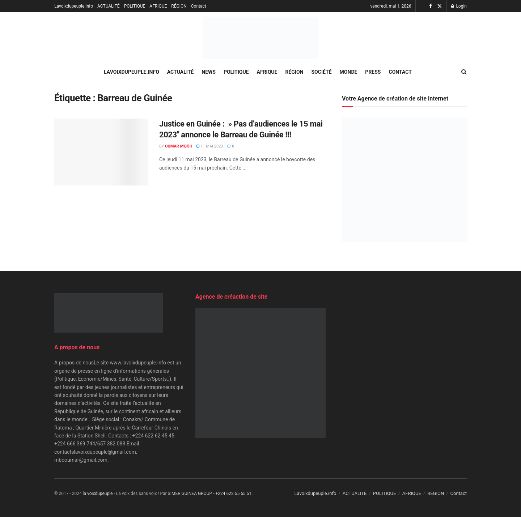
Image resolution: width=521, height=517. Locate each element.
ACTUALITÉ (108, 6)
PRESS (373, 72)
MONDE (348, 72)
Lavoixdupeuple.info (73, 6)
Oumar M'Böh (178, 146)
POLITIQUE (134, 6)
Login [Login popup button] (459, 6)
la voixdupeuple (98, 493)
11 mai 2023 (209, 146)
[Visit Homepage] (260, 38)
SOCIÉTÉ (322, 72)
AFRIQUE (158, 6)
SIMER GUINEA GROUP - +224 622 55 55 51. (210, 493)
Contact (198, 6)
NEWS (209, 72)
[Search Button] (464, 72)
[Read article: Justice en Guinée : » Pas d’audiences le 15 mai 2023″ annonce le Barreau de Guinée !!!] (101, 152)
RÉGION (178, 6)
